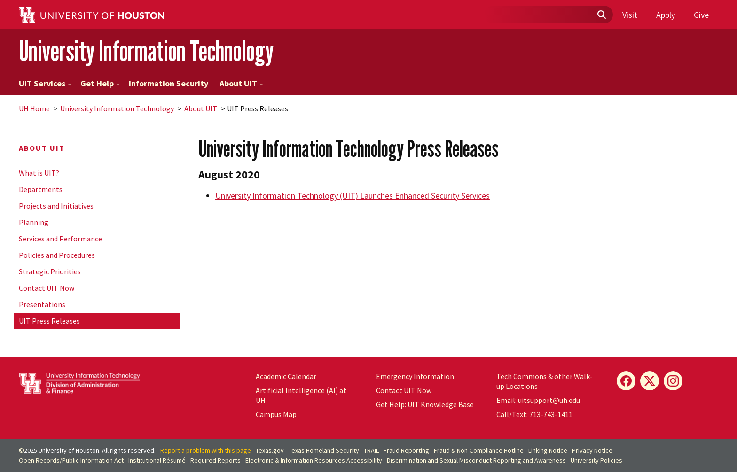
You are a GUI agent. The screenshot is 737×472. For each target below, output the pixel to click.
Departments (41, 189)
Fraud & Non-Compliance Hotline (479, 450)
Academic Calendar (286, 376)
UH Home (34, 108)
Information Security (168, 83)
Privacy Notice (592, 450)
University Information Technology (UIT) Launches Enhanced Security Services (352, 195)
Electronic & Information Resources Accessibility (313, 460)
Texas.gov (270, 450)
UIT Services (45, 83)
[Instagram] (673, 380)
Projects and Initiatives (56, 205)
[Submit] (601, 15)
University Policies (596, 460)
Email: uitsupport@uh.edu (538, 400)
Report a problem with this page (205, 450)
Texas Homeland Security (324, 450)
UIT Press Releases (49, 320)
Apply (665, 14)
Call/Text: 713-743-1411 (534, 414)
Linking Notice (547, 450)
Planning (33, 222)
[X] (649, 380)
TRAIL (371, 450)
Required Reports (215, 460)
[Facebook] (626, 380)
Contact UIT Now (46, 288)
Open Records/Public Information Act (71, 460)
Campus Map (276, 414)
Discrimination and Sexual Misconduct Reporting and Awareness (476, 460)
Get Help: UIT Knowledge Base (425, 404)
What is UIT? (39, 173)
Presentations (42, 304)
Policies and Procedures (57, 255)
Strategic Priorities (50, 271)
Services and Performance (60, 238)
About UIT (241, 83)
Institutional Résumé (157, 460)
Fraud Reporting (406, 450)
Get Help (100, 83)
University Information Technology (146, 51)
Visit (629, 14)
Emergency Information (415, 376)
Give (701, 14)
